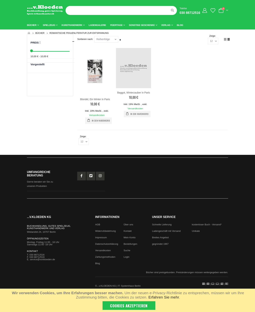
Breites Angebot (160, 238)
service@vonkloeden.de (42, 260)
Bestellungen (130, 245)
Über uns (128, 225)
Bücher (40, 33)
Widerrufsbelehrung (105, 232)
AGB (97, 225)
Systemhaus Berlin (131, 287)
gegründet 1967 (160, 245)
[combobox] (121, 10)
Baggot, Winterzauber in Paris (134, 93)
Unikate (196, 232)
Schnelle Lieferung (162, 225)
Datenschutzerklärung (106, 245)
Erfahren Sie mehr (163, 297)
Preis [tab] (53, 41)
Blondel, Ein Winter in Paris (96, 99)
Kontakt (128, 232)
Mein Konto (129, 238)
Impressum (101, 238)
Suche (127, 251)
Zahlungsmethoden (105, 258)
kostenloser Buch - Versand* (207, 225)
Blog (97, 264)
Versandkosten (97, 115)
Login (126, 258)
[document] (128, 300)
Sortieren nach (85, 39)
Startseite (29, 33)
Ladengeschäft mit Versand (166, 232)
